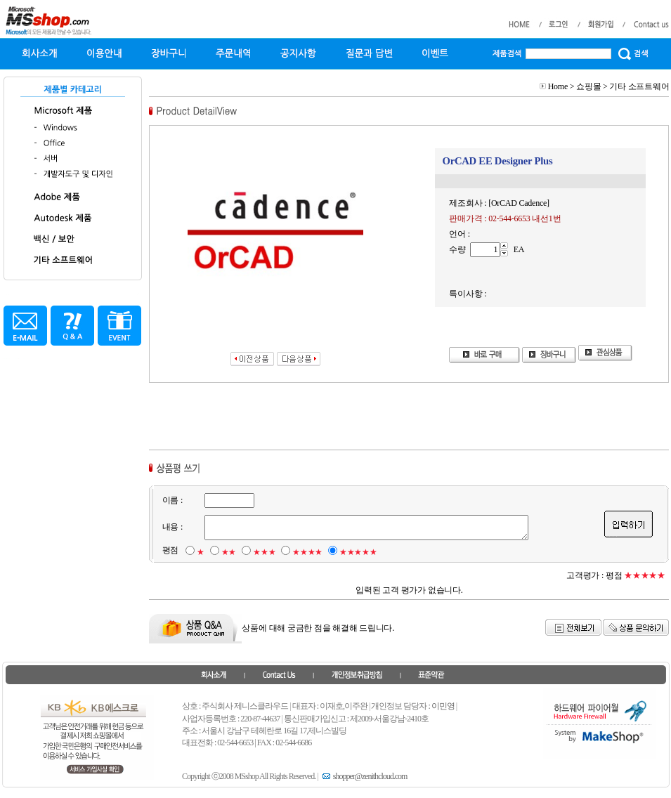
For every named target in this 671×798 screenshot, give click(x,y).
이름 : (172, 500)
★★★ (264, 552)
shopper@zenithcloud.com (364, 776)
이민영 (443, 706)
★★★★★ (358, 552)
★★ (228, 552)
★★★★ (307, 552)
